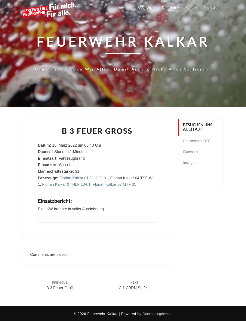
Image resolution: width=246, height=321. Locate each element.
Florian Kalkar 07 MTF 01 (114, 184)
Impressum (212, 7)
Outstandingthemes (157, 314)
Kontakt (191, 7)
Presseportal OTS (196, 141)
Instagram (191, 163)
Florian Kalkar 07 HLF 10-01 (66, 184)
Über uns (146, 7)
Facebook (190, 152)
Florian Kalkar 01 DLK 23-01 (83, 178)
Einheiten (170, 7)
